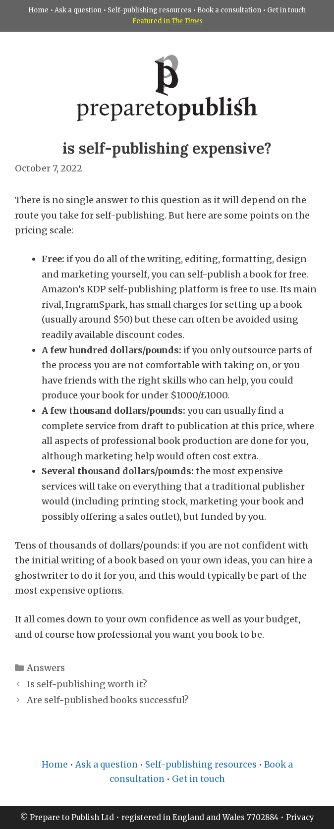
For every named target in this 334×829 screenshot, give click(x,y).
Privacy (300, 817)
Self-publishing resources (149, 10)
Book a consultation (229, 10)
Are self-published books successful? (108, 700)
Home (38, 10)
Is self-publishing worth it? (87, 684)
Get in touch (286, 10)
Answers (46, 667)
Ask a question (78, 10)
